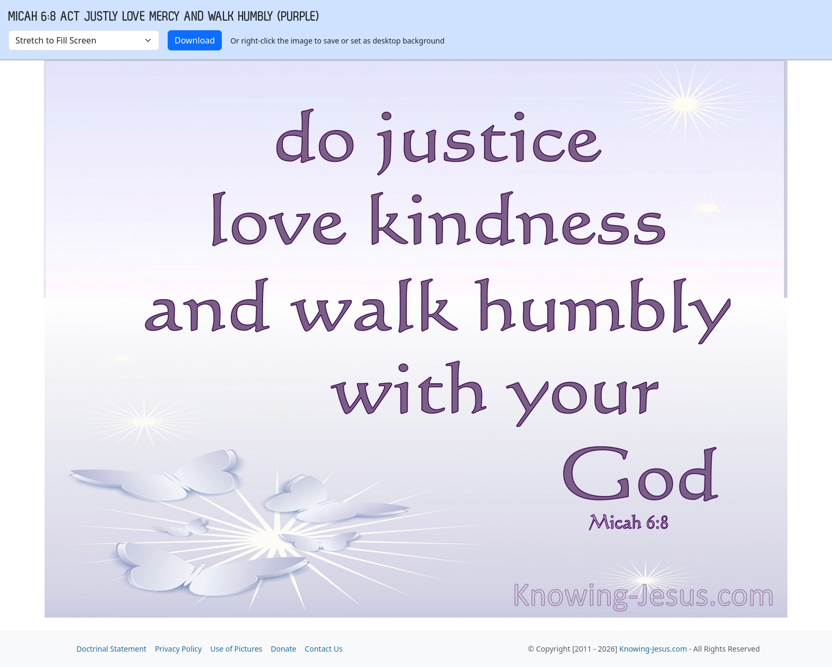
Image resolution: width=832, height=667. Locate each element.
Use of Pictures (236, 649)
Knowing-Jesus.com (653, 649)
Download (195, 40)
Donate (283, 649)
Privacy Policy (178, 649)
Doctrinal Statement (111, 649)
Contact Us (323, 649)
